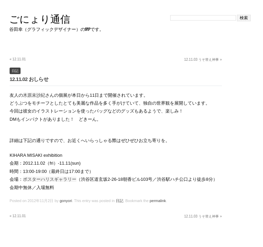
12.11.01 (18, 59)
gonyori (66, 201)
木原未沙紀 (34, 95)
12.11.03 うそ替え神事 (203, 59)
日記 (15, 71)
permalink (158, 201)
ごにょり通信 (39, 19)
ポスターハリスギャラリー (49, 179)
